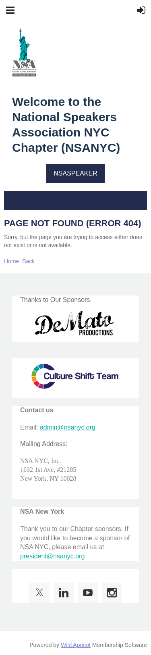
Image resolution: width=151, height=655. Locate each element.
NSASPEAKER (75, 173)
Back (28, 261)
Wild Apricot (76, 645)
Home (11, 261)
